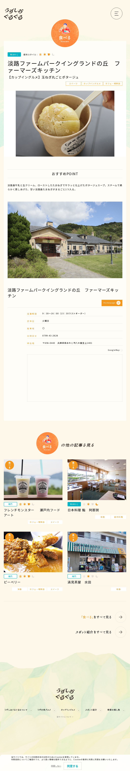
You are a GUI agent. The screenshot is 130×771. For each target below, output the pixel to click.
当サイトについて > (65, 717)
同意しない (56, 765)
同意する (72, 766)
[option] (65, 124)
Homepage (111, 303)
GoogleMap (115, 350)
